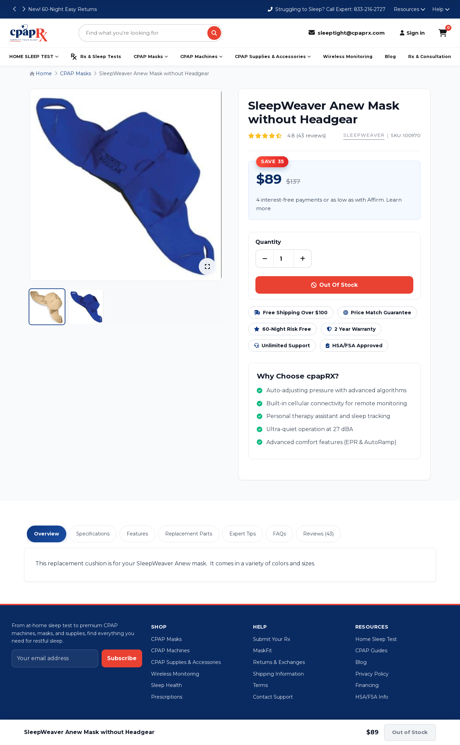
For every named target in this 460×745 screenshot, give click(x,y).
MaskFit (262, 650)
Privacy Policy (372, 674)
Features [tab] (137, 534)
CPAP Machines (201, 56)
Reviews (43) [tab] (318, 534)
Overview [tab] (46, 534)
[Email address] (55, 658)
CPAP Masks (151, 56)
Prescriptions (166, 697)
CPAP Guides (371, 650)
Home (41, 73)
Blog (390, 56)
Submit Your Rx (271, 639)
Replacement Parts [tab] (188, 534)
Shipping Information (278, 674)
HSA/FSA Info (371, 697)
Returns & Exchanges (279, 662)
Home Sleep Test (376, 639)
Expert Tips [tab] (242, 534)
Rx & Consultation (429, 56)
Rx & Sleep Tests (96, 57)
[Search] (214, 33)
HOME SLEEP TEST (33, 56)
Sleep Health (166, 685)
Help (441, 9)
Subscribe (122, 658)
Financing (367, 685)
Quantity (268, 242)
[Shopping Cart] (443, 32)
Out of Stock (410, 732)
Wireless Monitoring (347, 56)
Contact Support (273, 697)
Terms (260, 685)
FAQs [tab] (279, 534)
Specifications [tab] (93, 534)
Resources (409, 9)
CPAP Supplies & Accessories (273, 56)
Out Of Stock (334, 285)
